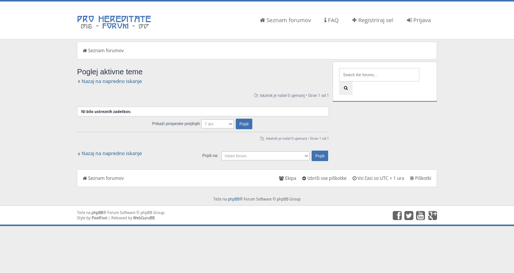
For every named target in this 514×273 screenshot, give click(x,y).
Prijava (419, 20)
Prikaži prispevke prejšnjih (202, 123)
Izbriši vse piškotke (324, 178)
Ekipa (287, 178)
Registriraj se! (372, 20)
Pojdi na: (210, 155)
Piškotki (420, 178)
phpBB (234, 199)
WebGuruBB (144, 217)
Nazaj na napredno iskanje (111, 81)
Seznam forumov (285, 20)
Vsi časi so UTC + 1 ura (378, 178)
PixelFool (99, 217)
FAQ (331, 20)
